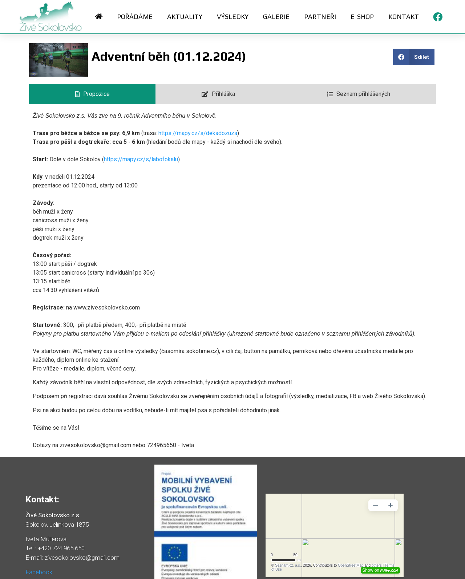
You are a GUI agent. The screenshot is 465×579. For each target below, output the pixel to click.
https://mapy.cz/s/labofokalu (141, 159)
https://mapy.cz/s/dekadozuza (197, 133)
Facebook (38, 572)
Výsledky (232, 16)
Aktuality (184, 16)
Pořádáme (135, 16)
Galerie (276, 16)
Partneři (320, 16)
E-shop (362, 16)
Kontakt (403, 16)
